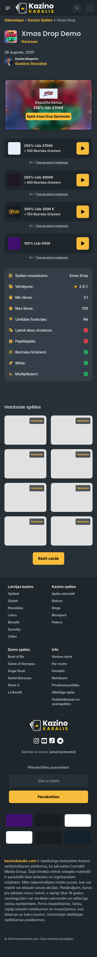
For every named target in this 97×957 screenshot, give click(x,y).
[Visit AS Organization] (16, 947)
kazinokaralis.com (20, 861)
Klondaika (15, 608)
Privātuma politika (65, 685)
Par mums (59, 664)
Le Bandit (15, 692)
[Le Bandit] (72, 430)
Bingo (56, 608)
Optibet (13, 594)
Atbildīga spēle (63, 692)
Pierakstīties (49, 797)
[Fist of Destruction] (72, 497)
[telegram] (60, 740)
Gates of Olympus (21, 664)
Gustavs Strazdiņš (31, 61)
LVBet (12, 636)
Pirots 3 (13, 685)
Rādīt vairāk (48, 558)
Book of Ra (16, 656)
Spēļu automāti (63, 594)
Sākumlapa (14, 20)
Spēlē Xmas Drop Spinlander (48, 116)
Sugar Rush (16, 671)
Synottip (14, 629)
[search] (77, 8)
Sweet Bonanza (19, 678)
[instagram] (36, 740)
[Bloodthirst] (72, 531)
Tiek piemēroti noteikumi (52, 162)
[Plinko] (25, 430)
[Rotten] (25, 463)
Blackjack (59, 615)
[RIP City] (72, 463)
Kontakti (58, 671)
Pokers (57, 622)
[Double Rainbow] (25, 531)
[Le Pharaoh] (25, 497)
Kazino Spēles (40, 20)
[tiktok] (52, 741)
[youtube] (44, 740)
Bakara (57, 601)
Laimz (12, 615)
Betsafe (13, 622)
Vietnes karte (62, 656)
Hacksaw (29, 41)
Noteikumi (60, 678)
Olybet (13, 601)
